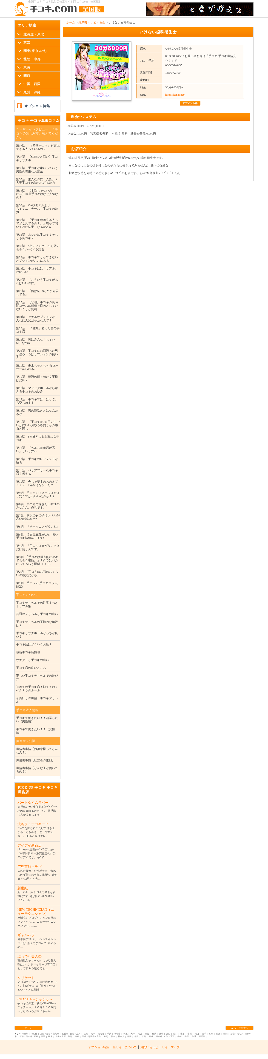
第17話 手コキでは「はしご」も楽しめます (37, 401)
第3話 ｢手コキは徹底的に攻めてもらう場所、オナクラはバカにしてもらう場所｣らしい (37, 560)
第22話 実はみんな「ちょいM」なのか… (35, 341)
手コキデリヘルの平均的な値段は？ (37, 623)
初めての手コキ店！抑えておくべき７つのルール (37, 688)
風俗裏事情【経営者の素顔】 (35, 760)
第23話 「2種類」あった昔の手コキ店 (38, 329)
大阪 (140, 1034)
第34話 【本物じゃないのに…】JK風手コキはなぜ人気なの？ (37, 194)
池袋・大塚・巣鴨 (63, 1036)
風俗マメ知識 (25, 741)
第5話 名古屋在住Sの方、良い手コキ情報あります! (37, 536)
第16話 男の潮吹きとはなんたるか (37, 412)
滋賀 (106, 1036)
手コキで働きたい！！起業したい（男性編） (37, 719)
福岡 (129, 1036)
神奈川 (121, 1036)
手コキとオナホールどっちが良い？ (37, 634)
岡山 (197, 1034)
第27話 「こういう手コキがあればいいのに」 (37, 281)
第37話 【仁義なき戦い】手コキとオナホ (37, 158)
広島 (211, 1034)
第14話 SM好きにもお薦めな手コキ (37, 438)
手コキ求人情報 (27, 710)
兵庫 (93, 1034)
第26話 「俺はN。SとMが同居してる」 (37, 292)
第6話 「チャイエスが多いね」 (38, 526)
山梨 (190, 1034)
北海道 (101, 1034)
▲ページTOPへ (239, 1028)
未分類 (25, 1034)
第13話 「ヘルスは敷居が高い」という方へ (35, 449)
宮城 (154, 1034)
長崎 (179, 1036)
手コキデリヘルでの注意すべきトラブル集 (37, 604)
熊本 (113, 1036)
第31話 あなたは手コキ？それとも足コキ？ (37, 236)
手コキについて (27, 595)
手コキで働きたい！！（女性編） (35, 730)
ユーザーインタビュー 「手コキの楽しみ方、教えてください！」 (37, 133)
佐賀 (86, 1034)
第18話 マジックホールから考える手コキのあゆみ (37, 389)
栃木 (50, 1036)
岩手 (204, 1034)
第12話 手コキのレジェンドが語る (37, 460)
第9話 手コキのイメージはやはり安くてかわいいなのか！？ (38, 494)
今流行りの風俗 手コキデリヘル (37, 699)
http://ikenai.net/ (175, 94)
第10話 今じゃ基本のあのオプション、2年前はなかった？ (37, 483)
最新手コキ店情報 (28, 652)
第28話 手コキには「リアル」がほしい (37, 270)
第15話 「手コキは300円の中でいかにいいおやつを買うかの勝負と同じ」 (38, 425)
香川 (194, 1036)
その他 (34, 1034)
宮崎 (161, 1034)
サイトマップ (171, 1047)
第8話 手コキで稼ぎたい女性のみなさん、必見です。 (38, 505)
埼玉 (125, 1034)
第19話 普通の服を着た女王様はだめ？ (37, 378)
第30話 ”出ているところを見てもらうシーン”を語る (37, 247)
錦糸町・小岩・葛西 (91, 22)
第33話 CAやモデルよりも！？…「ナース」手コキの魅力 (37, 208)
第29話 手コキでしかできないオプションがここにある (37, 258)
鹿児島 (202, 1036)
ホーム (70, 22)
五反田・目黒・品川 (71, 1034)
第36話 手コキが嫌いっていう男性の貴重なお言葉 (37, 169)
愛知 (225, 1034)
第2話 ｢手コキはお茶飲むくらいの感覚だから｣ (37, 573)
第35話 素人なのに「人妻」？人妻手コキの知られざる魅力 (37, 180)
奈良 (147, 1034)
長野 (187, 1036)
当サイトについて (125, 1047)
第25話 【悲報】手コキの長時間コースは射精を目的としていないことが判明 (37, 306)
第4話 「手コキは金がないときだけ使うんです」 (38, 547)
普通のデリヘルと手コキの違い (37, 614)
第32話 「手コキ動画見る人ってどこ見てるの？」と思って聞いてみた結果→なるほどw (37, 223)
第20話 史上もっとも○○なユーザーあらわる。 (37, 367)
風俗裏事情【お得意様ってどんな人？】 (37, 750)
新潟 (43, 1036)
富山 (168, 1034)
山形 (182, 1034)
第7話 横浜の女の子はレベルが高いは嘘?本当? (38, 517)
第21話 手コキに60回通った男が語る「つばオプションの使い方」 (37, 354)
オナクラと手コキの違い (32, 660)
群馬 (144, 1036)
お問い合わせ (149, 1047)
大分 (133, 1034)
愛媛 (218, 1034)
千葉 (109, 1034)
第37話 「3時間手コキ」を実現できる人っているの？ (38, 147)
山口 (175, 1034)
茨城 (151, 1036)
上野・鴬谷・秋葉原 (49, 1034)
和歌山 (117, 1034)
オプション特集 (37, 106)
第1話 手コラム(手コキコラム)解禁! (37, 584)
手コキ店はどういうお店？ (34, 644)
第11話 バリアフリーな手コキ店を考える (37, 472)
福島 (136, 1036)
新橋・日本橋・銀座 (29, 1036)
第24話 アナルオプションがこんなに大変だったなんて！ (37, 318)
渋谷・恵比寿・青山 (91, 1036)
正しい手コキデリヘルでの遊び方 (37, 677)
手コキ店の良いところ (31, 668)
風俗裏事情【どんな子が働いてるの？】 (37, 769)
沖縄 (77, 1036)
